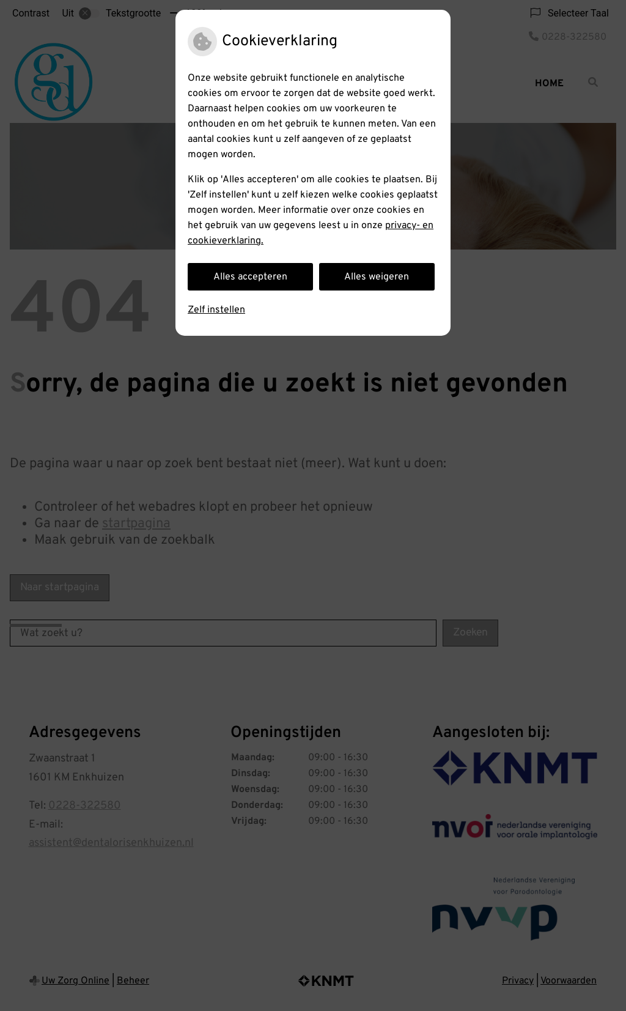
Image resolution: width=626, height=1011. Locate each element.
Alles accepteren (250, 277)
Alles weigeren (376, 277)
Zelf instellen (216, 310)
